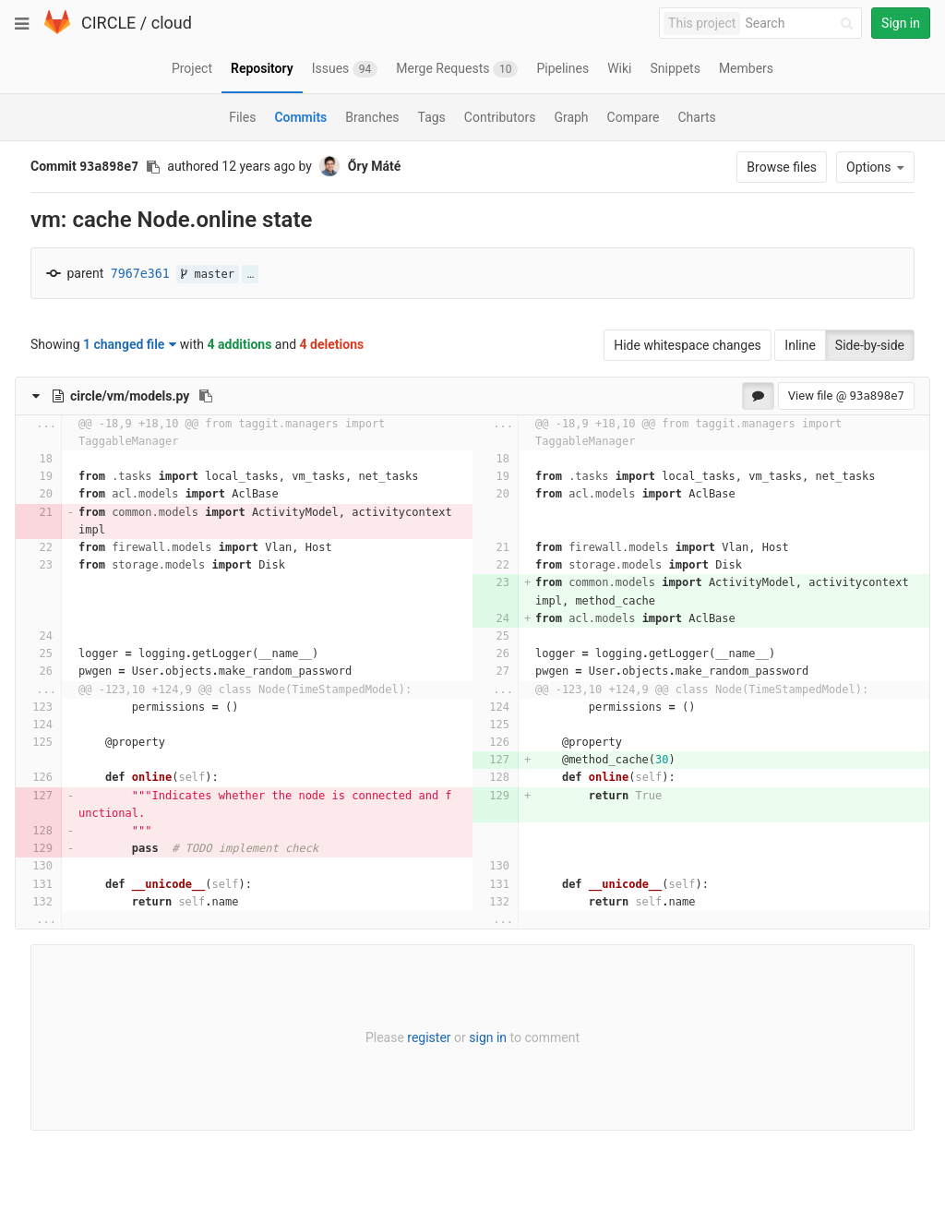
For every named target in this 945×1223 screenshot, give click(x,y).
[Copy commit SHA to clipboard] (153, 167)
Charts (696, 117)
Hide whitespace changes (687, 345)
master (207, 274)
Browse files (782, 167)
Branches (372, 117)
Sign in (900, 23)
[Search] (802, 23)
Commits (300, 117)
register (428, 1037)
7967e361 (140, 274)
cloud (171, 22)
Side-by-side (869, 345)
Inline (800, 345)
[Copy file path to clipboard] (206, 396)
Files (242, 117)
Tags (432, 117)
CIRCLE (108, 22)
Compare (633, 117)
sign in (488, 1037)
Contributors (500, 117)
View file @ (846, 395)
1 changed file (129, 344)
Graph (571, 117)
